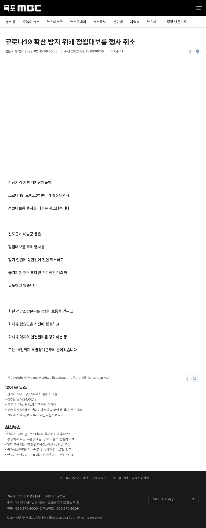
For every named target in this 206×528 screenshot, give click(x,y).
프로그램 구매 (119, 478)
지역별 (135, 22)
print (197, 52)
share (190, 52)
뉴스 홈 (10, 22)
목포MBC (22, 8)
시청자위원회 (140, 478)
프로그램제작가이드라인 (72, 478)
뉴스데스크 (55, 22)
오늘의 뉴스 (31, 22)
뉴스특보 (99, 22)
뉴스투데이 (78, 22)
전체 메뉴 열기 (199, 8)
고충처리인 (99, 478)
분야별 (118, 22)
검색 (188, 8)
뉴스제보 (153, 22)
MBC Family (163, 499)
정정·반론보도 (177, 22)
